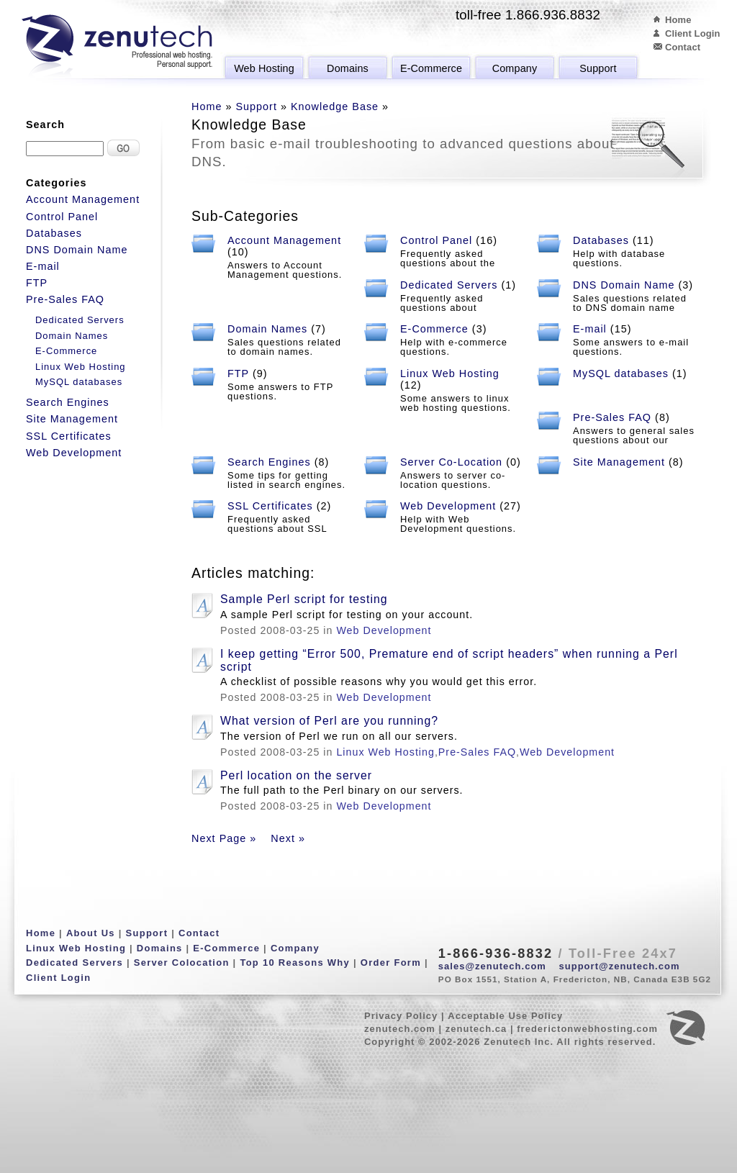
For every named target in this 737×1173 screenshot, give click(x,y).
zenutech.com (399, 1028)
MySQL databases (621, 373)
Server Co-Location (451, 462)
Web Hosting (264, 68)
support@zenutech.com (619, 966)
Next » (288, 838)
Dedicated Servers (449, 285)
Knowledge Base (335, 106)
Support (597, 68)
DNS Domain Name (623, 285)
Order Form (391, 962)
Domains (347, 68)
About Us (90, 933)
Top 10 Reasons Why (295, 962)
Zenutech (117, 46)
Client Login (692, 33)
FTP (238, 373)
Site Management (619, 462)
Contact (682, 47)
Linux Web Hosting (449, 373)
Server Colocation (182, 962)
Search (45, 124)
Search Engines (269, 462)
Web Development (448, 506)
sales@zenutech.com (492, 966)
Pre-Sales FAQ (612, 417)
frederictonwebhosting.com (587, 1028)
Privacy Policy (401, 1015)
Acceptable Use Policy (505, 1015)
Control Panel (436, 240)
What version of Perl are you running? (329, 721)
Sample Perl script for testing (304, 599)
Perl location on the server (296, 775)
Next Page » (223, 838)
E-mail (590, 329)
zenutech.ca (476, 1028)
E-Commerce (431, 68)
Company (515, 68)
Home (678, 19)
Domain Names (267, 329)
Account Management (284, 240)
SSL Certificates (270, 506)
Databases (601, 240)
